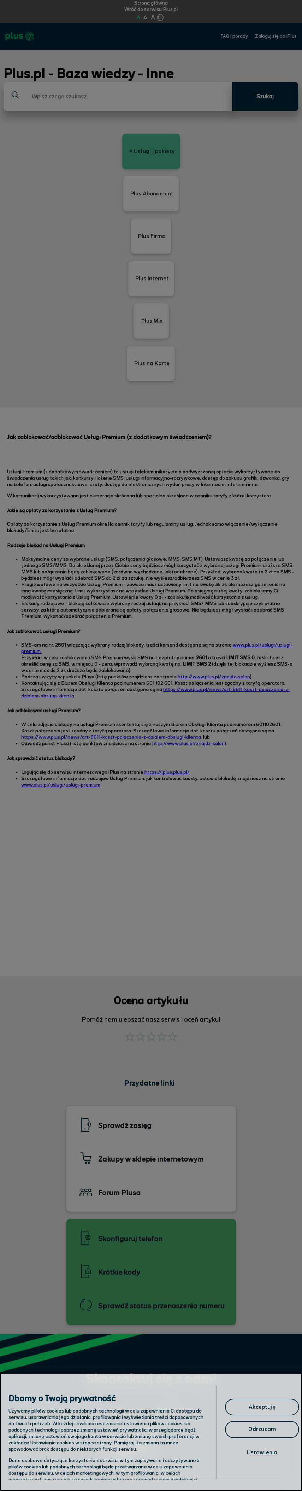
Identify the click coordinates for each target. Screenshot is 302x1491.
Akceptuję (262, 1407)
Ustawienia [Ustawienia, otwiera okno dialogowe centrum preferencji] (262, 1452)
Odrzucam (262, 1429)
